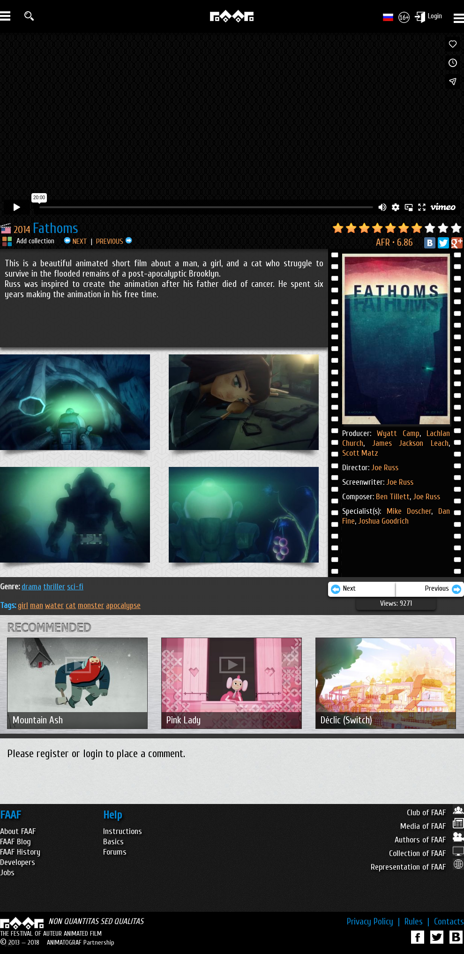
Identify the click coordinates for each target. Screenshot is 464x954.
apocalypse (123, 605)
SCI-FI (75, 587)
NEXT (75, 241)
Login (435, 16)
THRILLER (54, 587)
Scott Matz (360, 453)
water (54, 605)
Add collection (35, 241)
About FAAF (18, 831)
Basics (113, 842)
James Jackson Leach (407, 443)
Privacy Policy (373, 921)
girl (23, 605)
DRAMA (31, 587)
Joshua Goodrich (382, 521)
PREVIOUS (114, 241)
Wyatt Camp (398, 433)
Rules (416, 921)
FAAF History (20, 852)
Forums (115, 852)
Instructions (122, 831)
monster (91, 605)
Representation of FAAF (417, 867)
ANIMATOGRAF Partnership (80, 942)
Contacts (449, 921)
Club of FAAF (435, 813)
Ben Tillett (393, 497)
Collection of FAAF (426, 853)
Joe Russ (384, 468)
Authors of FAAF (429, 840)
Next (343, 589)
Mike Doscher (409, 511)
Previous (443, 589)
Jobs (7, 873)
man (36, 605)
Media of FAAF (432, 826)
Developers (17, 862)
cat (71, 605)
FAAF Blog (15, 842)
